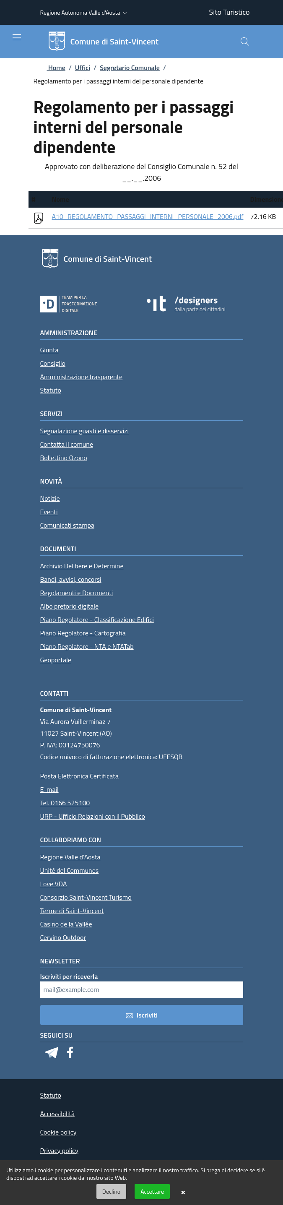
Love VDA (53, 884)
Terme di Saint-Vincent (72, 911)
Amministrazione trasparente (81, 377)
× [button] (183, 1191)
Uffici (82, 67)
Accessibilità (57, 1114)
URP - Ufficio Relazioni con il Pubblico (92, 816)
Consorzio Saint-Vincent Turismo (86, 897)
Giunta (49, 350)
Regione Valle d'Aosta (70, 857)
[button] (84, 13)
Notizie (50, 498)
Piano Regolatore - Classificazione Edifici (97, 619)
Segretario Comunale (130, 67)
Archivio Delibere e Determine (82, 566)
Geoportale (55, 660)
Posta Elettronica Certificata (79, 776)
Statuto (50, 390)
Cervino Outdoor (63, 937)
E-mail (49, 789)
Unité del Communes (69, 870)
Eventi (49, 512)
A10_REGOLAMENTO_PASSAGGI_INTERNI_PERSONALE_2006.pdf (148, 216)
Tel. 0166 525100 (65, 803)
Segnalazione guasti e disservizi (84, 431)
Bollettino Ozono (63, 458)
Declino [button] (111, 1191)
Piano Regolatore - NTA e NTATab (87, 646)
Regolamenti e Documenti (76, 593)
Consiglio (52, 363)
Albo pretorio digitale (69, 606)
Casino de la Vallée (66, 924)
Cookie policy (58, 1132)
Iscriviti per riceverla (69, 976)
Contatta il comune (66, 444)
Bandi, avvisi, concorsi (70, 579)
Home (49, 67)
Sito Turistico (229, 12)
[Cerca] (245, 41)
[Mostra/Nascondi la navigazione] (17, 37)
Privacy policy (59, 1150)
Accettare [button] (152, 1191)
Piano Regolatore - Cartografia (83, 633)
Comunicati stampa (67, 525)
